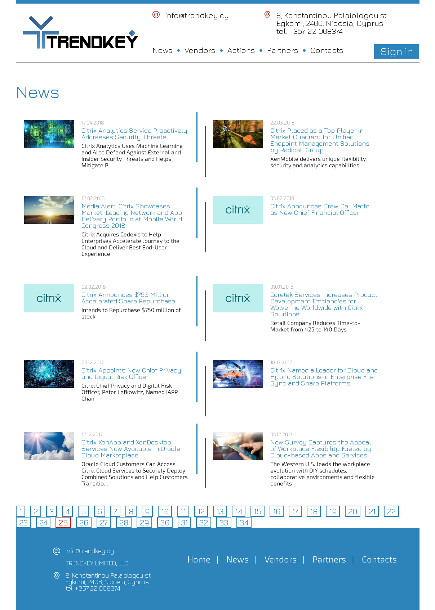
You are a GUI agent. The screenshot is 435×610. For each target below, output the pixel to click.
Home (198, 559)
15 (257, 511)
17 (295, 511)
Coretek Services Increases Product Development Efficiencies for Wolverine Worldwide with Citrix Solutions (324, 304)
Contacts (326, 50)
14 (238, 511)
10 (165, 511)
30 (164, 522)
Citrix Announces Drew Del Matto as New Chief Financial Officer (319, 209)
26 (83, 522)
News (162, 50)
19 (333, 511)
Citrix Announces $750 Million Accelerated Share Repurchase (128, 298)
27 (104, 522)
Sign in (396, 51)
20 (352, 511)
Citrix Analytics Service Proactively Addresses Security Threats (134, 133)
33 (223, 522)
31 (184, 522)
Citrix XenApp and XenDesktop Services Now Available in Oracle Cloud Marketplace (130, 448)
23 (23, 522)
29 (144, 522)
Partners (282, 50)
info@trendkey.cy (197, 15)
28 (123, 522)
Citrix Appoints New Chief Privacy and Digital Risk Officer (131, 373)
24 (43, 522)
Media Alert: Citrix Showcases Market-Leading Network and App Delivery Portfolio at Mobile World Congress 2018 (131, 216)
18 (314, 511)
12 (201, 511)
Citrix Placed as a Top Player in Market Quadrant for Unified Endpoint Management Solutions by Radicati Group (319, 140)
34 (244, 522)
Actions (241, 50)
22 (391, 511)
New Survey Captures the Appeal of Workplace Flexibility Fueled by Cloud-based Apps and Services (320, 448)
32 (203, 522)
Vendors (200, 50)
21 (372, 511)
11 (183, 511)
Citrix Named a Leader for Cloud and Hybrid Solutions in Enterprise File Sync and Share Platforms (324, 377)
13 (219, 511)
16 (276, 511)
